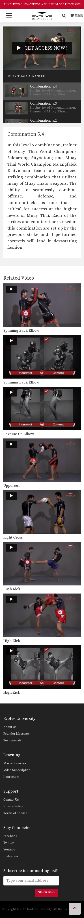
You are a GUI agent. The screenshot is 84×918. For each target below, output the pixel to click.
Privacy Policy (13, 806)
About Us (10, 727)
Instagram (10, 856)
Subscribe (46, 892)
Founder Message (16, 734)
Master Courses (14, 763)
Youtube (9, 850)
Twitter (8, 843)
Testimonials (12, 740)
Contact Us (11, 800)
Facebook (10, 836)
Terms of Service (15, 813)
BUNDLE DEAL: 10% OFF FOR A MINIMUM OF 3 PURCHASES (42, 4)
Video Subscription (16, 770)
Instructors (11, 777)
